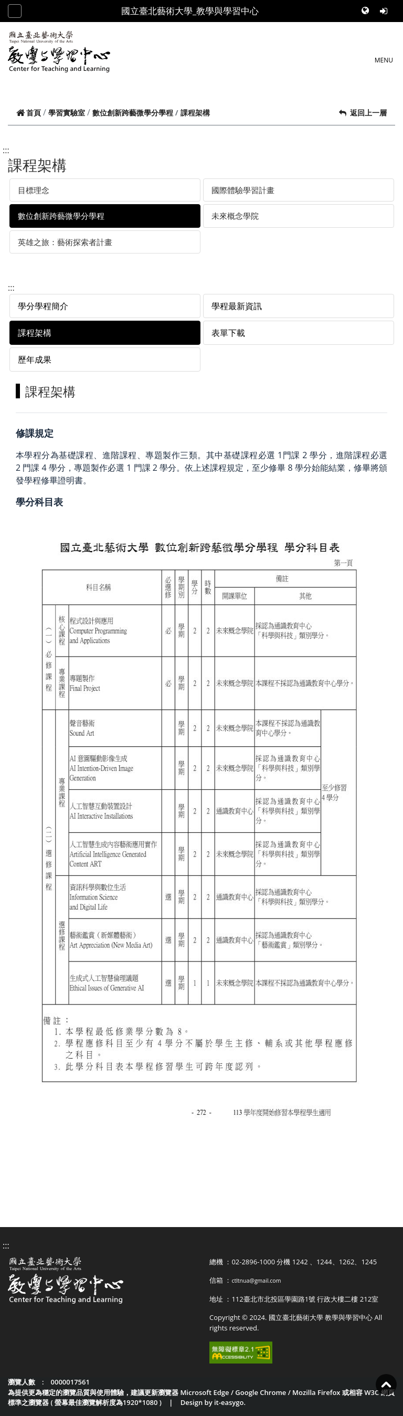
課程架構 (34, 333)
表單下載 (228, 333)
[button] (366, 11)
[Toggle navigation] (15, 11)
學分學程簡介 (43, 306)
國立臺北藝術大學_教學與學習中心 (190, 11)
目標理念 (33, 190)
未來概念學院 (235, 215)
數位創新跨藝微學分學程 (132, 113)
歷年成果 (34, 359)
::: (6, 150)
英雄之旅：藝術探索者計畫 (65, 242)
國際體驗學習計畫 (242, 190)
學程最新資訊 (236, 306)
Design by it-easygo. (213, 1402)
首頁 (28, 113)
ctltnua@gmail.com (256, 1280)
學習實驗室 (66, 113)
